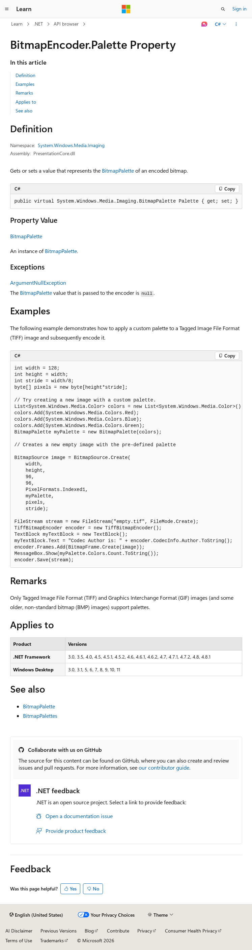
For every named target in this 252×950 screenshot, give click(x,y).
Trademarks (52, 940)
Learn (17, 24)
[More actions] (236, 24)
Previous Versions (58, 930)
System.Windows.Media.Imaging (71, 145)
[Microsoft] (126, 9)
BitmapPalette (118, 170)
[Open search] (223, 9)
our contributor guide (164, 767)
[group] (126, 464)
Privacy (144, 930)
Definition (25, 75)
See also (24, 110)
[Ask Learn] (204, 24)
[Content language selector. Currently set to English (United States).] (36, 915)
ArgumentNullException (38, 282)
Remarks (24, 93)
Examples (25, 84)
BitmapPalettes (40, 715)
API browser (66, 24)
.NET (38, 24)
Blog (89, 930)
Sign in (239, 8)
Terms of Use (18, 940)
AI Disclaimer (18, 930)
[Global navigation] (6, 9)
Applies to (26, 102)
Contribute (118, 930)
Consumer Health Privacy (191, 930)
